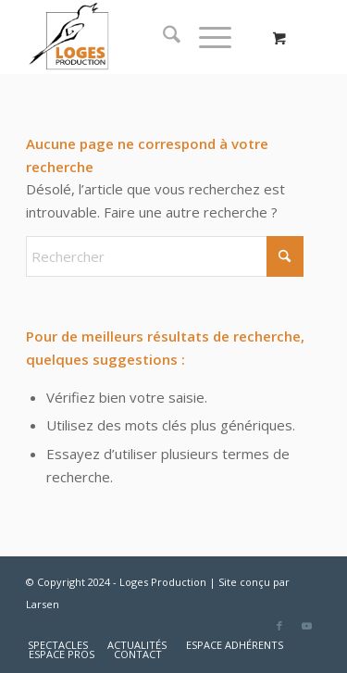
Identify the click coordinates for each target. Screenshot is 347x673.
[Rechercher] (162, 37)
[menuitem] (162, 37)
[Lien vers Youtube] (307, 626)
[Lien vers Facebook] (279, 626)
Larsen (42, 604)
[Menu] (205, 37)
